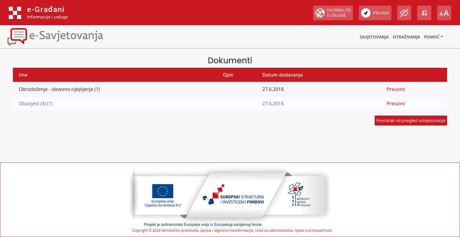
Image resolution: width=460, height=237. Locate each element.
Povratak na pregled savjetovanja (410, 120)
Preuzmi (396, 89)
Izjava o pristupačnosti (313, 230)
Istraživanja (406, 37)
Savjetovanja (374, 37)
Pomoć (431, 37)
